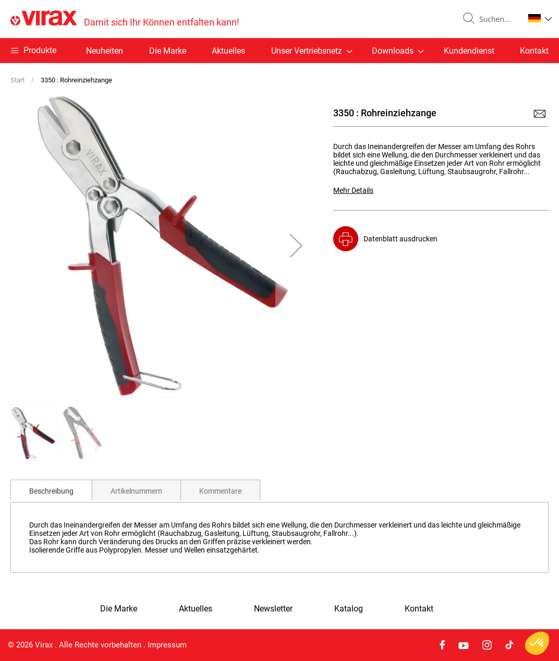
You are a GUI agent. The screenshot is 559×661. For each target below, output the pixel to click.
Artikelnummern (136, 491)
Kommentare (220, 491)
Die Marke (167, 51)
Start (17, 80)
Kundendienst (469, 51)
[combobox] (497, 19)
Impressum (167, 645)
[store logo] (124, 19)
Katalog (348, 609)
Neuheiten (104, 51)
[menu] (279, 50)
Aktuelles (228, 51)
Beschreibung (51, 491)
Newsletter (273, 609)
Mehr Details (353, 190)
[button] (540, 18)
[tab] (51, 490)
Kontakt (534, 51)
